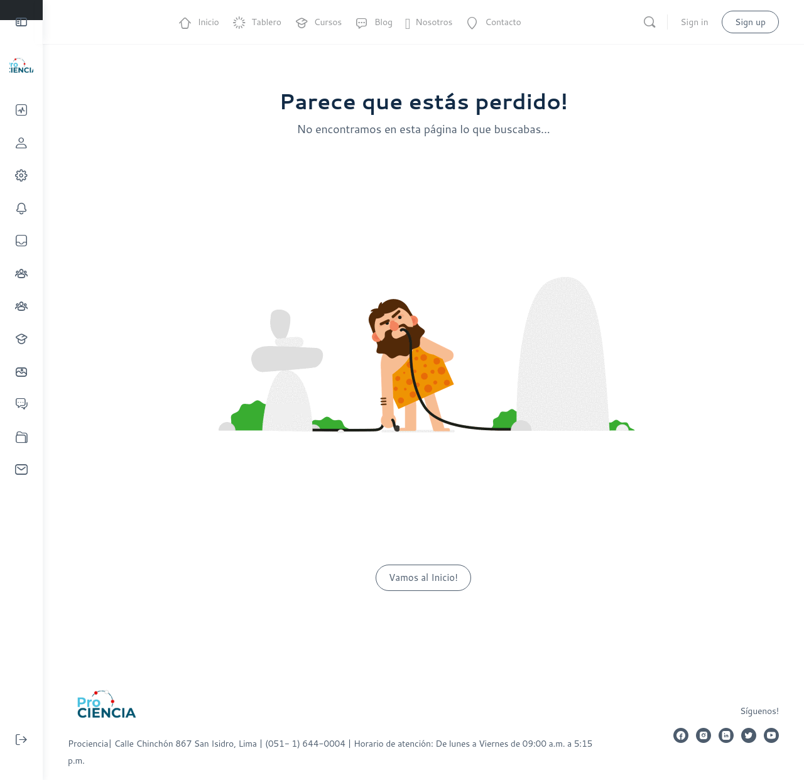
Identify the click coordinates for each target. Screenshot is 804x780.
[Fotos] (21, 371)
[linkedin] (726, 735)
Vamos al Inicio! (423, 577)
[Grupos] (21, 306)
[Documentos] (21, 437)
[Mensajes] (21, 241)
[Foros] (21, 404)
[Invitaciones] (21, 469)
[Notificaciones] (21, 208)
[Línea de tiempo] (21, 110)
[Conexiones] (21, 273)
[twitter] (748, 735)
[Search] (649, 22)
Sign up (750, 22)
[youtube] (771, 735)
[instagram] (703, 735)
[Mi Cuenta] (21, 175)
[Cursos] (21, 339)
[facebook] (680, 735)
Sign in (694, 22)
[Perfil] (21, 143)
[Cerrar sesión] (21, 739)
